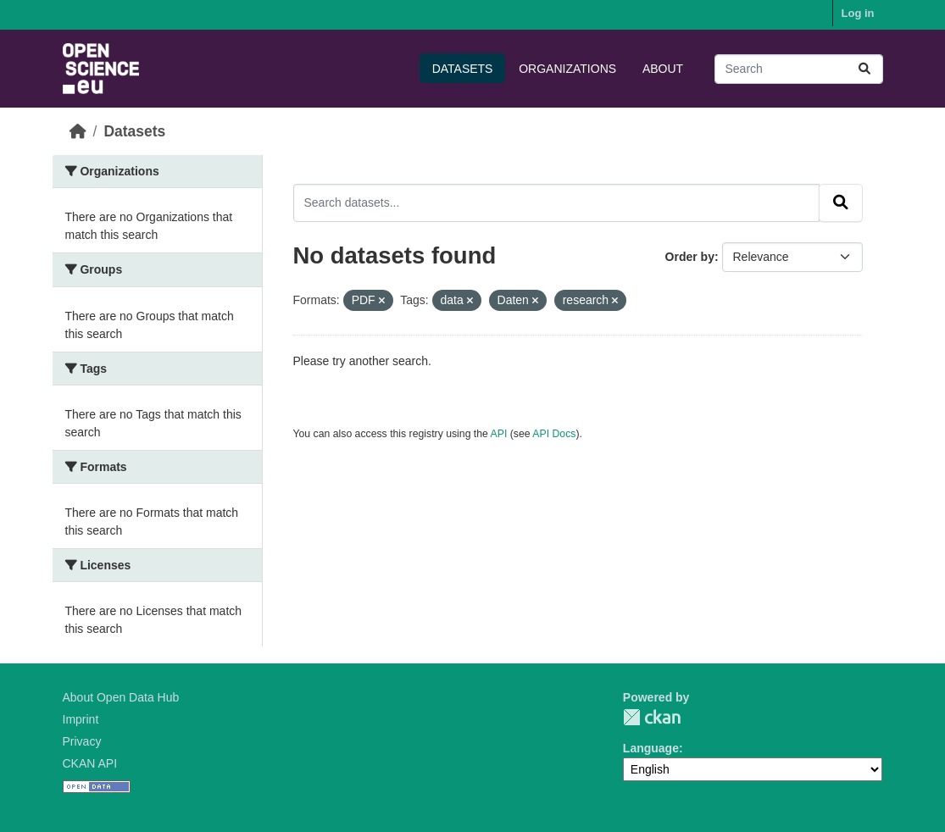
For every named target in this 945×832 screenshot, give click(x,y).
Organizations (567, 68)
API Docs (553, 434)
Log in (858, 13)
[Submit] (864, 69)
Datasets (462, 68)
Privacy (82, 741)
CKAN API (90, 763)
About (662, 68)
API (499, 434)
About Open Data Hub (121, 697)
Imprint (81, 719)
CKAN (652, 717)
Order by (689, 256)
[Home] (77, 131)
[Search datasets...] (798, 69)
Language (651, 748)
